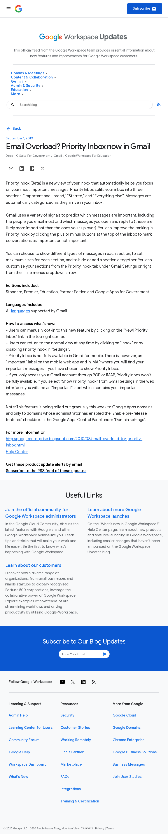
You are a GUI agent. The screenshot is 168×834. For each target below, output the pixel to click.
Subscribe (145, 8)
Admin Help (18, 715)
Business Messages (129, 764)
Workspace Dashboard (28, 764)
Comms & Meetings (29, 73)
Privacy (99, 828)
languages (20, 311)
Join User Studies (127, 777)
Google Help (19, 752)
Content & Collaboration (33, 77)
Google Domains (126, 728)
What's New (18, 777)
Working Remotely (76, 740)
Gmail (58, 156)
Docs (9, 156)
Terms (110, 828)
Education (21, 90)
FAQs (65, 777)
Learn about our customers (33, 565)
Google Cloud (124, 715)
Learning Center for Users (30, 728)
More (17, 94)
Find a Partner (72, 752)
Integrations (71, 789)
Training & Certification (80, 801)
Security (67, 715)
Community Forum (24, 740)
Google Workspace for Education (88, 156)
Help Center (17, 451)
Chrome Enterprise (129, 740)
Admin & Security (27, 86)
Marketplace (71, 764)
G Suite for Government (33, 156)
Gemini (18, 82)
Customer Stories (75, 728)
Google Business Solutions (135, 752)
